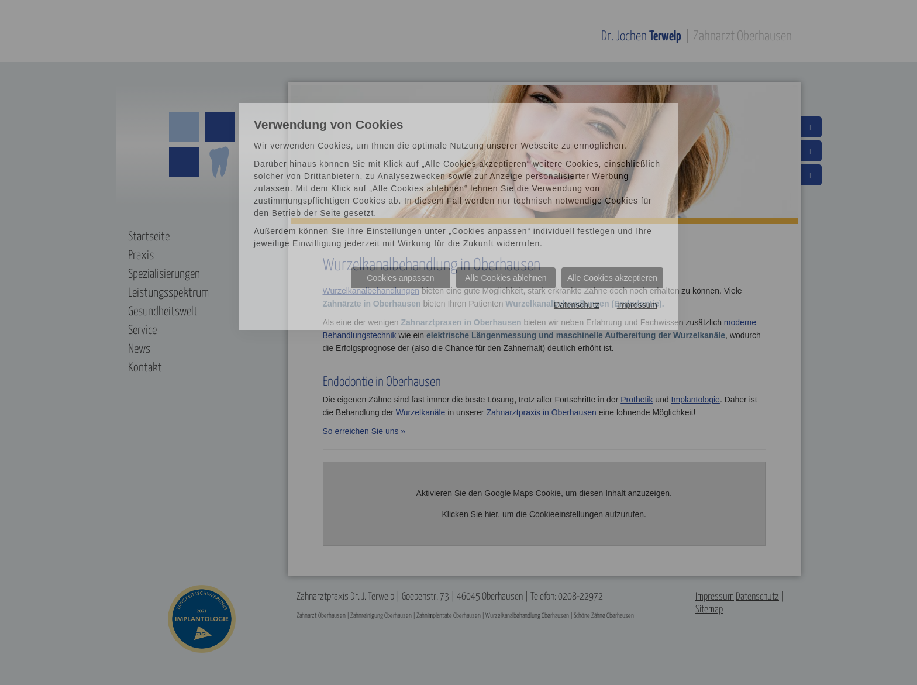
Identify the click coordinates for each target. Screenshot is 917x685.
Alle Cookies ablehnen (505, 278)
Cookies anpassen (400, 278)
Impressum (637, 304)
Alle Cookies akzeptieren (612, 278)
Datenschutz (576, 304)
